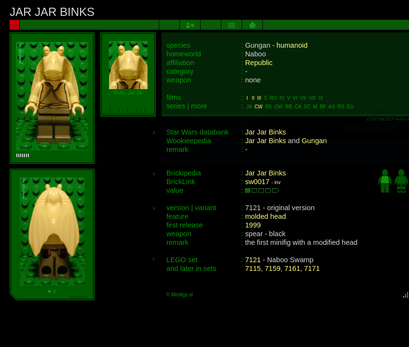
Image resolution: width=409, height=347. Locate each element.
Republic (259, 63)
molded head (265, 216)
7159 (273, 268)
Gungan (314, 141)
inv (277, 182)
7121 (253, 260)
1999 (253, 225)
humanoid (291, 45)
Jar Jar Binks (265, 132)
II (253, 98)
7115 (253, 268)
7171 (312, 268)
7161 (292, 268)
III (259, 98)
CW (259, 106)
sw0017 (257, 182)
